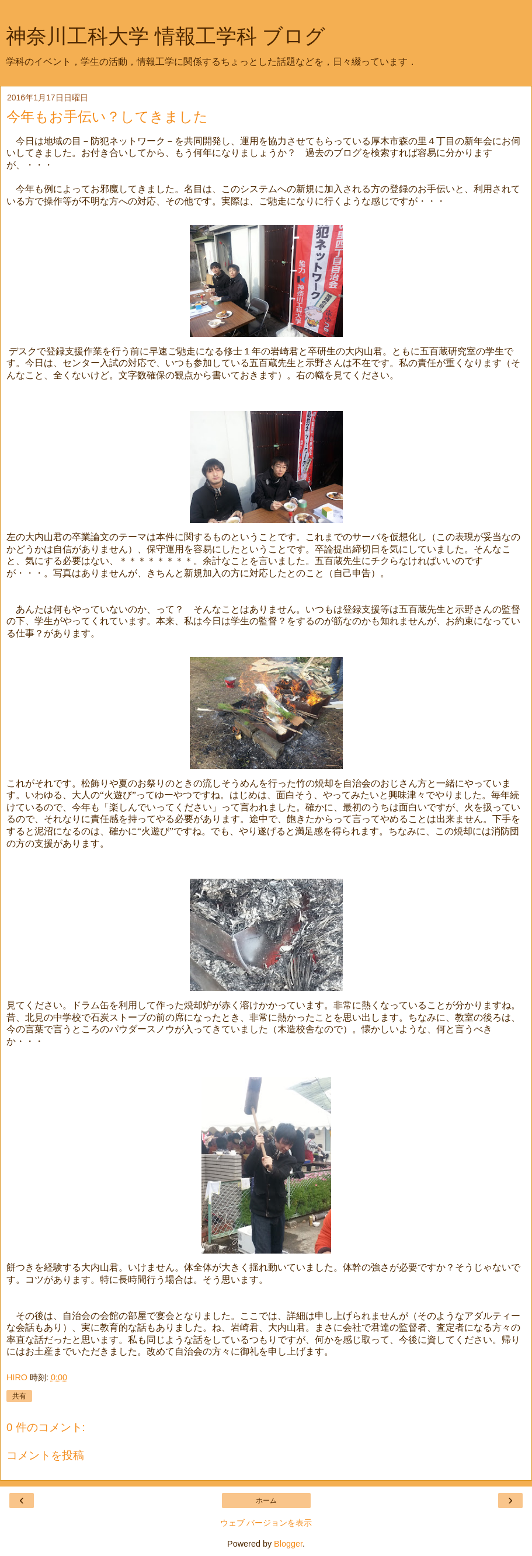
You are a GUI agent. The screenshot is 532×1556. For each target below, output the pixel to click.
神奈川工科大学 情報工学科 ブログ (165, 36)
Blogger (288, 1543)
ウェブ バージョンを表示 (266, 1522)
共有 (19, 1396)
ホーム (266, 1500)
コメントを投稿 (45, 1455)
